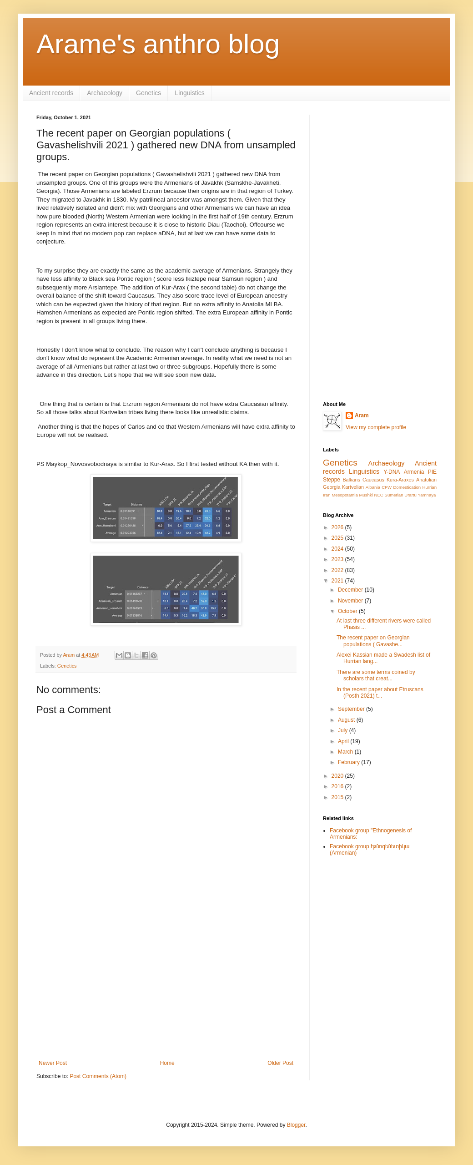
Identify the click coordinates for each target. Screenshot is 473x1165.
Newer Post (53, 1063)
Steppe (331, 479)
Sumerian (393, 494)
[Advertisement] (166, 984)
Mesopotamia (345, 494)
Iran (327, 494)
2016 (338, 786)
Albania (373, 487)
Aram (362, 415)
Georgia (331, 487)
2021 (338, 580)
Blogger (296, 1125)
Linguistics (189, 92)
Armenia (414, 472)
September (352, 709)
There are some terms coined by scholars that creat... (376, 675)
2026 (338, 527)
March (346, 752)
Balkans (351, 479)
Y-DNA (391, 472)
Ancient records (51, 92)
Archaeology (104, 92)
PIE (432, 472)
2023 (338, 559)
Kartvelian (353, 487)
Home (167, 1063)
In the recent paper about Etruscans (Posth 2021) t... (380, 692)
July (343, 730)
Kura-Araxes (400, 479)
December (351, 590)
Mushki (365, 494)
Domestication (407, 487)
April (344, 741)
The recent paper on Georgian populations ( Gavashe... (373, 640)
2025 (338, 538)
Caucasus (373, 479)
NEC (378, 494)
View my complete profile (376, 427)
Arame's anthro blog (158, 44)
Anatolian (426, 479)
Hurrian (430, 487)
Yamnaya (427, 494)
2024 (338, 549)
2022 (338, 570)
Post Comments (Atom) (98, 1076)
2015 (338, 797)
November (351, 601)
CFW (387, 487)
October (348, 611)
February (349, 762)
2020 (338, 776)
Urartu (410, 494)
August (347, 720)
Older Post (280, 1063)
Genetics (148, 92)
